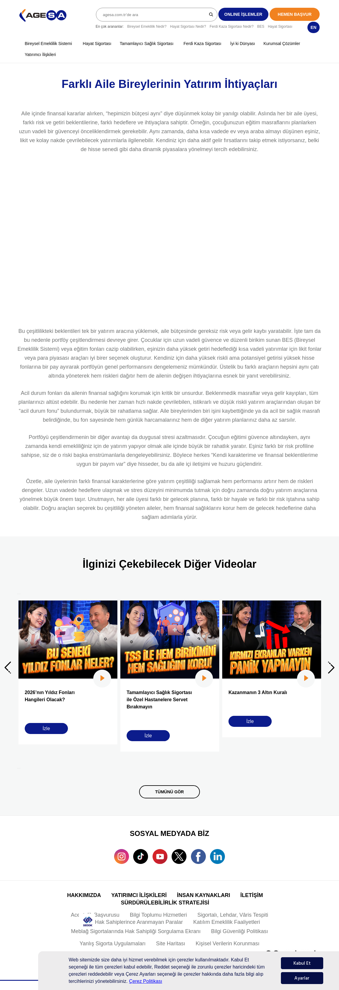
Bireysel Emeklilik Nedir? (147, 26)
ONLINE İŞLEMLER (243, 14)
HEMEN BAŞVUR (295, 14)
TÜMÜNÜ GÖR (169, 791)
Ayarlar (302, 978)
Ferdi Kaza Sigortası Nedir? (232, 26)
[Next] (19, 768)
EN (313, 27)
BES (260, 26)
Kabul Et (302, 963)
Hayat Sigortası (280, 26)
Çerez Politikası (145, 981)
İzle (46, 728)
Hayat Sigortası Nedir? (188, 26)
